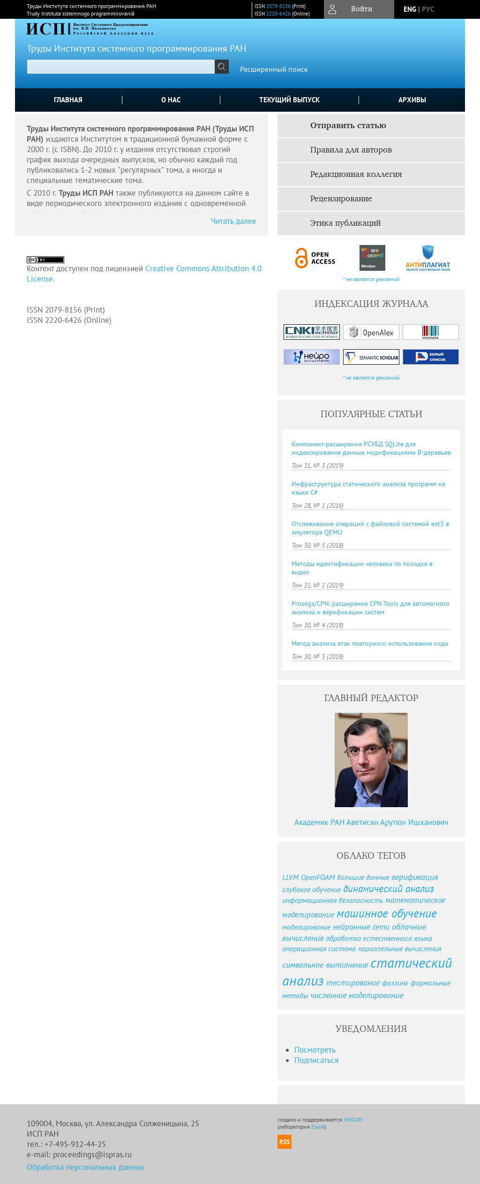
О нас (170, 99)
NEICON (353, 1119)
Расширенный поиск (274, 69)
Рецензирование (341, 199)
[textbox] (121, 67)
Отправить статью (348, 126)
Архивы (412, 99)
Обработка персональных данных (85, 1167)
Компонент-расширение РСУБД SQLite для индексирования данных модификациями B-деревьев (371, 448)
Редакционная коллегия (356, 174)
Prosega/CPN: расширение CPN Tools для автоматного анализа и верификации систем (371, 607)
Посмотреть (315, 1050)
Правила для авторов (351, 150)
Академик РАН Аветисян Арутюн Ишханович (371, 822)
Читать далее (233, 221)
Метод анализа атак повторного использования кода (370, 643)
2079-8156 (278, 6)
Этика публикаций (345, 223)
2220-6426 (278, 13)
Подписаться (316, 1060)
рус (428, 9)
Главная (68, 99)
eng (410, 9)
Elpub (317, 1126)
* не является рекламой (371, 279)
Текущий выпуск (289, 99)
